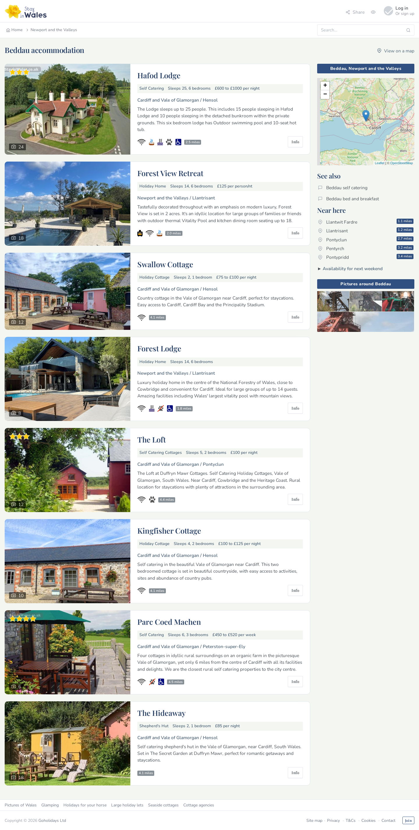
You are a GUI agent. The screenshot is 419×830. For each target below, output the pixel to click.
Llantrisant (365, 230)
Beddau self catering (342, 188)
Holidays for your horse (84, 805)
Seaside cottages (163, 805)
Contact (388, 820)
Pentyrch (365, 248)
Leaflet (379, 163)
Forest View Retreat (170, 173)
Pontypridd (365, 257)
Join (408, 820)
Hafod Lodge (158, 75)
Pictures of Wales (21, 805)
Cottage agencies (198, 805)
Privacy (333, 820)
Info (295, 141)
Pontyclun (365, 239)
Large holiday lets (127, 805)
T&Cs (351, 820)
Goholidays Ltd (52, 820)
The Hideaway (161, 713)
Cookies (368, 820)
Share (355, 12)
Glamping (50, 805)
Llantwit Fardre (365, 222)
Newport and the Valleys (51, 30)
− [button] (325, 94)
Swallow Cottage (165, 264)
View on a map (395, 51)
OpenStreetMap (401, 163)
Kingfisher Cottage (169, 530)
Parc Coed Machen (169, 622)
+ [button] (325, 86)
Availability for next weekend (353, 269)
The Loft (151, 439)
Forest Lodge (159, 348)
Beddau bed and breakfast (348, 199)
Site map (314, 820)
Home (14, 30)
